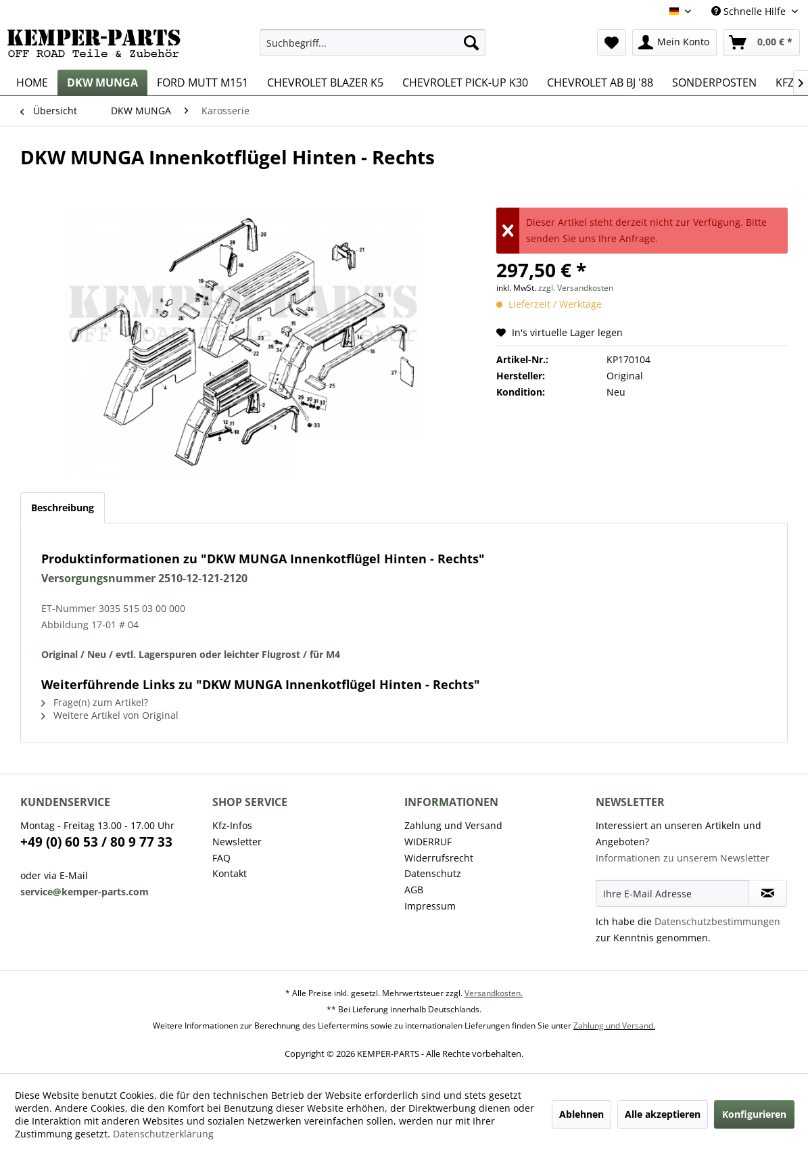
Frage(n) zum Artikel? (94, 702)
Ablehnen (581, 1114)
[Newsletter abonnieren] (767, 893)
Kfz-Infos (232, 825)
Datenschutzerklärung (163, 1133)
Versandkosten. (494, 993)
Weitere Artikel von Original (110, 715)
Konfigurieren (754, 1114)
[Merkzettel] (611, 42)
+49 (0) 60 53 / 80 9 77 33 (96, 842)
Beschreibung (62, 507)
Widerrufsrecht (438, 857)
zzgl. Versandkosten (575, 287)
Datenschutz (432, 873)
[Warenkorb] (761, 42)
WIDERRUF (428, 841)
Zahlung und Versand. (614, 1025)
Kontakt (229, 873)
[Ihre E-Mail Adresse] (672, 893)
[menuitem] (373, 42)
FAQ (221, 857)
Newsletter (237, 841)
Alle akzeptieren (662, 1114)
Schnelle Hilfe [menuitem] (749, 11)
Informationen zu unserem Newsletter (682, 857)
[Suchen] (471, 42)
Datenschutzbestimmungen (717, 921)
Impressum (430, 905)
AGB (413, 889)
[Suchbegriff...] (373, 42)
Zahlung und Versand (453, 825)
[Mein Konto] (674, 42)
